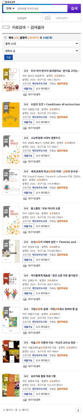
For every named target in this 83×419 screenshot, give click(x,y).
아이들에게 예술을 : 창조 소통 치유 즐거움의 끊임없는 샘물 (55, 275)
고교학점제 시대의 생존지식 (45, 138)
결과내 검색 (8, 2)
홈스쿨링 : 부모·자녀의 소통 (45, 208)
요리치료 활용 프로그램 (43, 376)
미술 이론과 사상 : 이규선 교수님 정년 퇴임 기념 (55, 342)
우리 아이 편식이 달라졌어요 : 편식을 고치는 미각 (55, 70)
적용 (8, 57)
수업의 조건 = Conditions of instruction (55, 104)
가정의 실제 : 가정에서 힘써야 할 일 (54, 309)
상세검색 (21, 18)
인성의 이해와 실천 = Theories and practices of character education (55, 242)
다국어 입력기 (61, 18)
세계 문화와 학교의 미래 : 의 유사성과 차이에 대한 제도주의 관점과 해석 (55, 171)
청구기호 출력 (34, 94)
